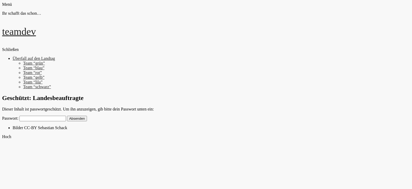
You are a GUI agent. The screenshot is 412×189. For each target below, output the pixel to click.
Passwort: (34, 118)
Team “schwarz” (37, 87)
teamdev (19, 31)
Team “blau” (33, 68)
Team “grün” (34, 63)
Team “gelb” (33, 77)
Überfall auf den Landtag (34, 58)
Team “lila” (33, 82)
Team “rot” (32, 72)
